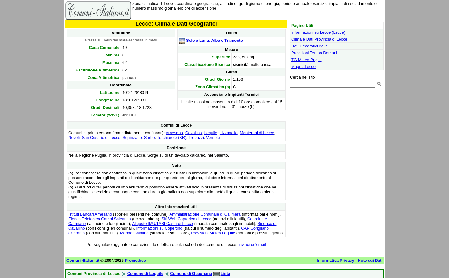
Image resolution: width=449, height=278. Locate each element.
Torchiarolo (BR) (171, 137)
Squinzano (132, 137)
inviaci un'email (252, 244)
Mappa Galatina (134, 233)
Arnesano (174, 132)
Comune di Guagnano (191, 273)
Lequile (210, 132)
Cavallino (193, 132)
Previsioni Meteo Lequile (213, 233)
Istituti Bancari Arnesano (90, 214)
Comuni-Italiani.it (82, 260)
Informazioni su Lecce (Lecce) (318, 32)
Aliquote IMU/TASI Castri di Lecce (162, 223)
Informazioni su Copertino (159, 228)
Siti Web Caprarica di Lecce (186, 219)
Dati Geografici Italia (309, 46)
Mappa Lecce (303, 66)
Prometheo (135, 260)
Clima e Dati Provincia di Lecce (319, 39)
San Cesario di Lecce (101, 137)
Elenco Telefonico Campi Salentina (99, 219)
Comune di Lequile (145, 273)
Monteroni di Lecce (257, 132)
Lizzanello (229, 132)
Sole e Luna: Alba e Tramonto (214, 40)
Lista (225, 273)
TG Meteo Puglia (306, 59)
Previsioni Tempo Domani (314, 53)
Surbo (149, 137)
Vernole (213, 137)
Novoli (74, 137)
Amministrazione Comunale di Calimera (204, 214)
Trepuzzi (196, 137)
